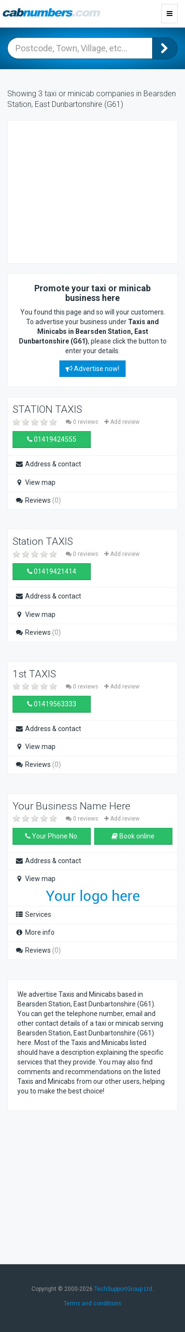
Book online (133, 836)
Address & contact (48, 464)
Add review (122, 422)
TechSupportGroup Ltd (123, 1289)
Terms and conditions (92, 1303)
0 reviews (83, 422)
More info (35, 932)
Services (33, 914)
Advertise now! (92, 369)
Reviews (38, 500)
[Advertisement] (94, 190)
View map (35, 482)
